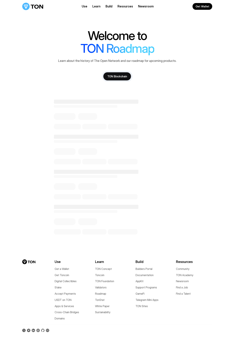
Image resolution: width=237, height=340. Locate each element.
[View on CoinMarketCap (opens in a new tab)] (38, 330)
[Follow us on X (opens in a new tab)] (24, 330)
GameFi (140, 293)
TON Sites (142, 306)
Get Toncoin (62, 275)
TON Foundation (104, 281)
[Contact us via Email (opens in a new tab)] (47, 330)
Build (109, 6)
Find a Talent (183, 293)
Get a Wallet (62, 268)
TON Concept (103, 268)
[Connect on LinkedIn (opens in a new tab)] (33, 330)
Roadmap (100, 293)
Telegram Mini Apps (147, 299)
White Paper (102, 306)
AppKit (139, 281)
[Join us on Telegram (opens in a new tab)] (28, 330)
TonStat (100, 299)
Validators (101, 287)
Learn (96, 6)
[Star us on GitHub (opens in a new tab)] (43, 330)
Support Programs (146, 287)
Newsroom (146, 6)
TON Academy (184, 275)
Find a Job (182, 287)
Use (84, 6)
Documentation (145, 275)
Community (182, 268)
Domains (60, 318)
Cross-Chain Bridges (67, 312)
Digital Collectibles (66, 281)
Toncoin (99, 275)
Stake (58, 287)
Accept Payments (65, 293)
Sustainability (102, 312)
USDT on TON (63, 299)
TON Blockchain (117, 76)
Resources (125, 6)
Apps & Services (64, 306)
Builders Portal (144, 268)
